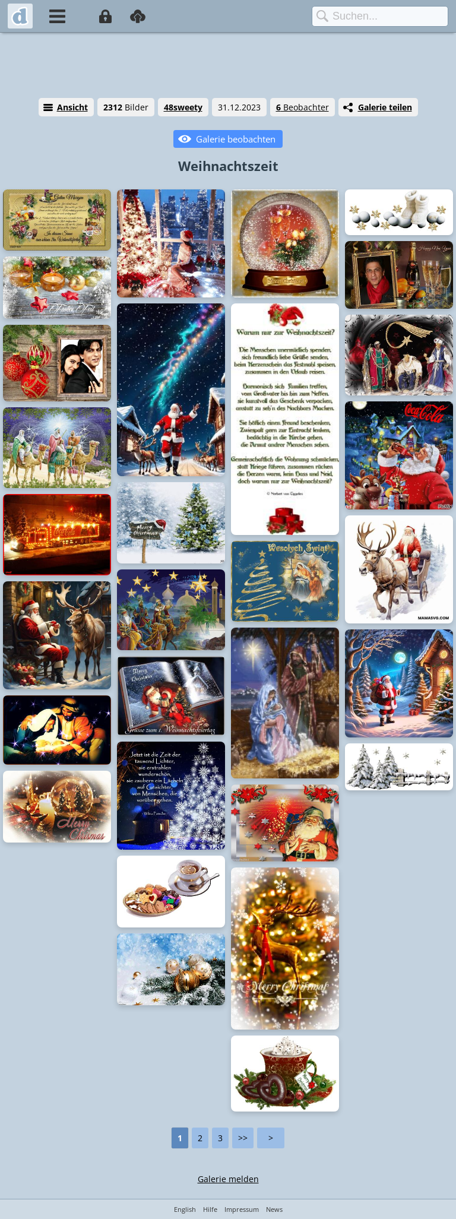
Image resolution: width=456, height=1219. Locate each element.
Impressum (241, 1209)
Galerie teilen (385, 107)
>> (243, 1138)
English (185, 1209)
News (274, 1209)
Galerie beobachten (236, 139)
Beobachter (302, 107)
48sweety (183, 107)
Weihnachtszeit (228, 166)
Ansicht (72, 107)
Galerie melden (228, 1179)
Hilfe (210, 1209)
